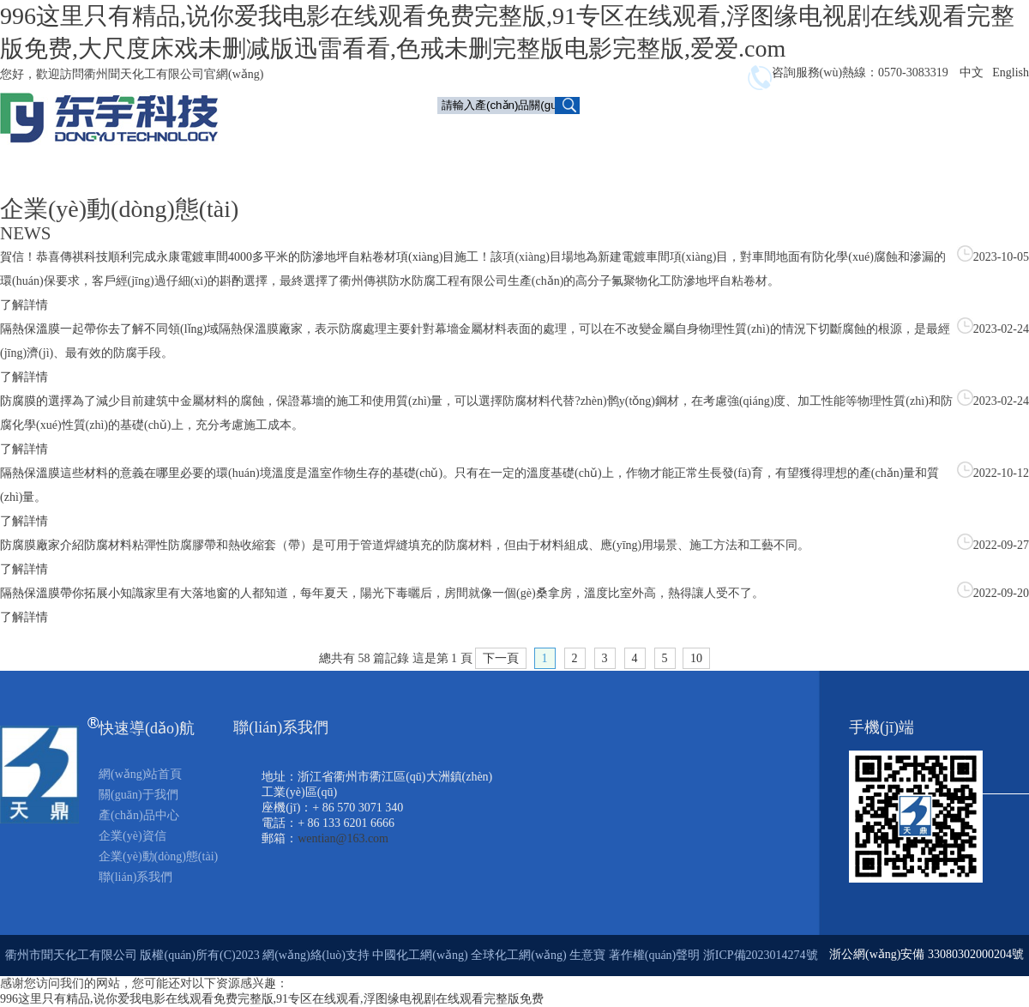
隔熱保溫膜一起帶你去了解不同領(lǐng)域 (109, 329)
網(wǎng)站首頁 (140, 774)
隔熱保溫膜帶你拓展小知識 (72, 593)
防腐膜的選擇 (36, 401)
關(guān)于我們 (542, 134)
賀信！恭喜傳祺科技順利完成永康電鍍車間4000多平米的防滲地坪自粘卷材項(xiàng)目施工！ (245, 256)
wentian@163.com (343, 838)
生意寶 (587, 955)
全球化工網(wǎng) (518, 955)
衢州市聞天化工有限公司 (71, 955)
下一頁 (501, 658)
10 (696, 658)
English (1010, 72)
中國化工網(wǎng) (419, 955)
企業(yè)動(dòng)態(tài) (871, 134)
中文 (972, 72)
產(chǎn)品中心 (650, 136)
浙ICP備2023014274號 (760, 955)
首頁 (463, 134)
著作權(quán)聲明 (656, 955)
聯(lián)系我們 (754, 169)
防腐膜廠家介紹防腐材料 (66, 545)
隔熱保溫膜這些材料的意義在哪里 (90, 473)
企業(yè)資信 (751, 134)
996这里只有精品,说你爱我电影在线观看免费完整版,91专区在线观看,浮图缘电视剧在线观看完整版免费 (272, 998)
